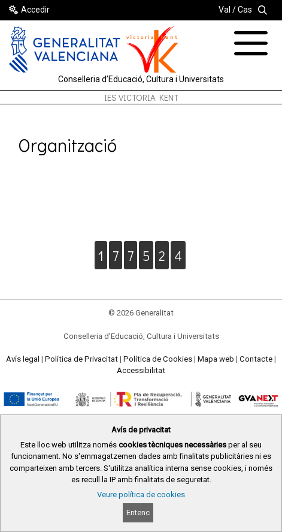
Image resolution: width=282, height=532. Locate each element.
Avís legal (23, 358)
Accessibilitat (141, 370)
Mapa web (216, 358)
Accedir (35, 9)
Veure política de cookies (141, 494)
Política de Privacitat (81, 358)
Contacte (255, 358)
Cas (245, 9)
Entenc (138, 512)
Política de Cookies (157, 358)
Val (225, 9)
